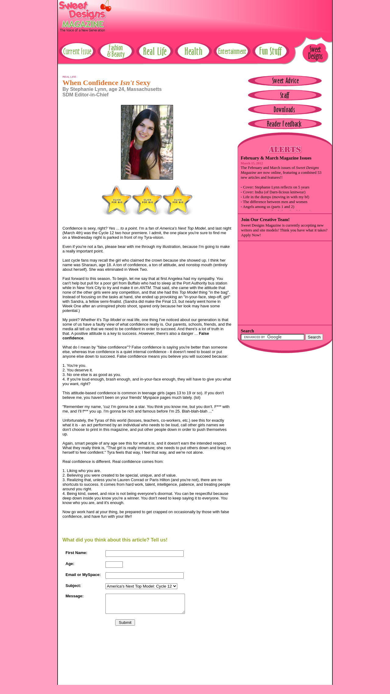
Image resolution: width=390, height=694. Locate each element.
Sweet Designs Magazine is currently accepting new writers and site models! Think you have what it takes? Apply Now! (284, 230)
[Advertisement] (221, 13)
